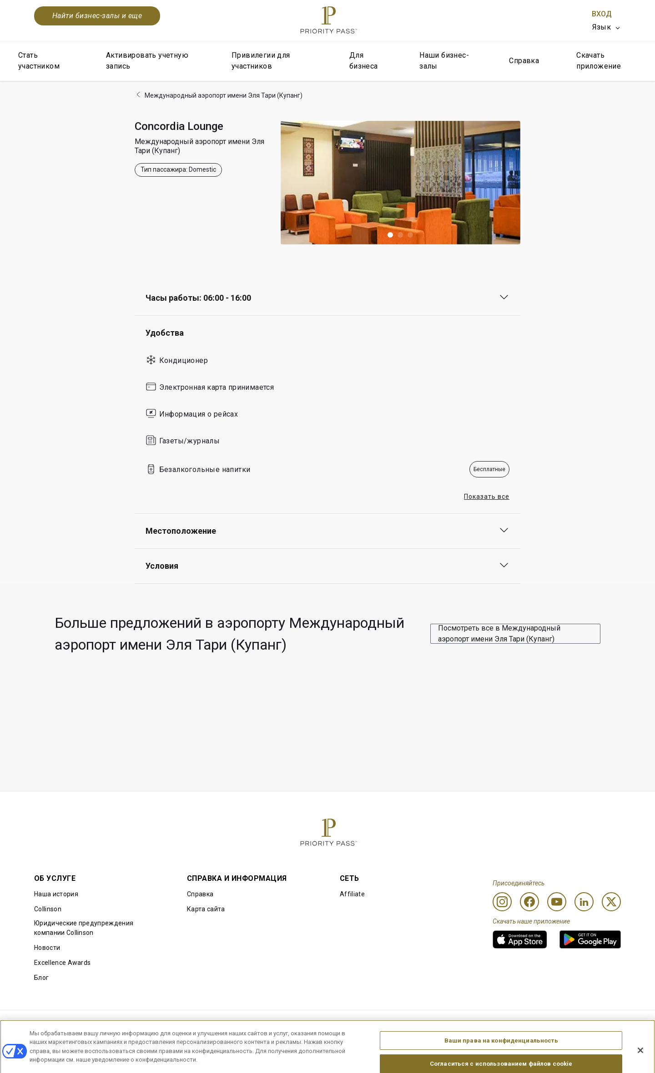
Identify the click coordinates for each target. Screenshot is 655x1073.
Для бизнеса (363, 60)
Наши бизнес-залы (444, 60)
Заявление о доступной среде (573, 1024)
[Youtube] (556, 901)
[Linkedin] (584, 901)
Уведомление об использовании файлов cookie (302, 1024)
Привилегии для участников (261, 60)
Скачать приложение (598, 60)
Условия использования (169, 1024)
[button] (390, 235)
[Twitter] (611, 901)
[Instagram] (502, 901)
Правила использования (72, 1024)
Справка (524, 60)
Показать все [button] (486, 496)
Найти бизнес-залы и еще (97, 15)
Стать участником (39, 60)
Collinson (47, 909)
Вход (602, 14)
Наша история (56, 894)
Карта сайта (206, 909)
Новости (47, 947)
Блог (41, 977)
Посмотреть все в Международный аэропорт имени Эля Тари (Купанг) (499, 633)
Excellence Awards (62, 962)
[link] (520, 939)
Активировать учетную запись (147, 60)
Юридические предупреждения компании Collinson (83, 927)
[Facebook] (529, 901)
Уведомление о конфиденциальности (451, 1024)
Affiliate (352, 894)
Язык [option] (601, 27)
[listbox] (606, 27)
